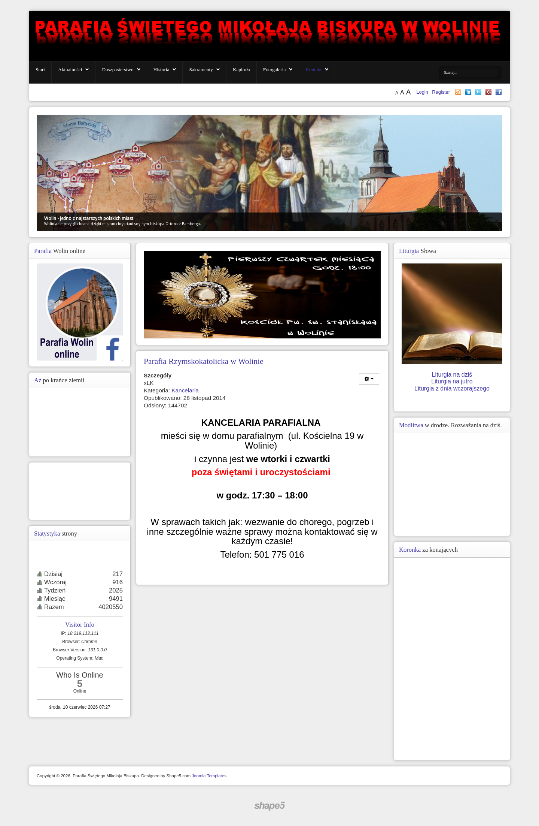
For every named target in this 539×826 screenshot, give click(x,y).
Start (40, 69)
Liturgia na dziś (452, 374)
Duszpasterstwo (117, 69)
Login (422, 92)
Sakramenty (201, 69)
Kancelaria (185, 390)
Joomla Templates (209, 776)
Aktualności (70, 69)
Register (441, 92)
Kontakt (313, 69)
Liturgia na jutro (451, 381)
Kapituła (241, 69)
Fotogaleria (274, 69)
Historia (161, 69)
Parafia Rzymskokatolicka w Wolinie (204, 361)
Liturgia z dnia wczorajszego (452, 388)
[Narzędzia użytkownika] (369, 379)
